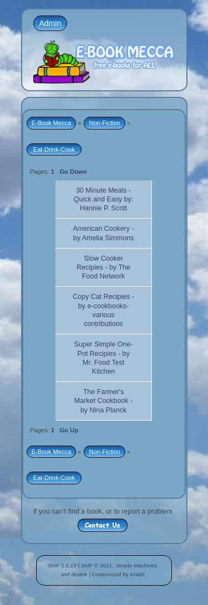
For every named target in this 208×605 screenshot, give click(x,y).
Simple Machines (136, 565)
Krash (137, 574)
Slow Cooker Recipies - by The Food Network (103, 267)
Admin (50, 23)
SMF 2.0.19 (62, 565)
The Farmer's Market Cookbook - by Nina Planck (103, 400)
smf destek (73, 574)
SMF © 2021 (96, 565)
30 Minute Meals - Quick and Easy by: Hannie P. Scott (103, 199)
